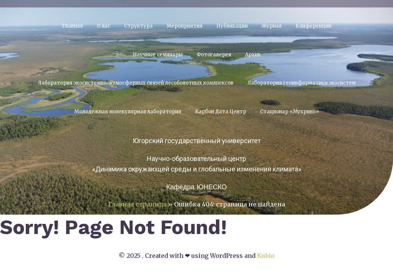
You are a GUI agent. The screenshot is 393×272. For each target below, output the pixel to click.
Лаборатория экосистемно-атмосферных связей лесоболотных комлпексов (135, 83)
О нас (103, 26)
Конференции (313, 26)
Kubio (266, 255)
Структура (138, 26)
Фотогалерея (213, 54)
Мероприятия (184, 26)
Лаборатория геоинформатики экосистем (301, 83)
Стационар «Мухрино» (289, 111)
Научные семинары (158, 54)
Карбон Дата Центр (220, 111)
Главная (72, 26)
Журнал (272, 26)
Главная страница (137, 204)
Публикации (232, 26)
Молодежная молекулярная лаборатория (127, 111)
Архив (253, 54)
